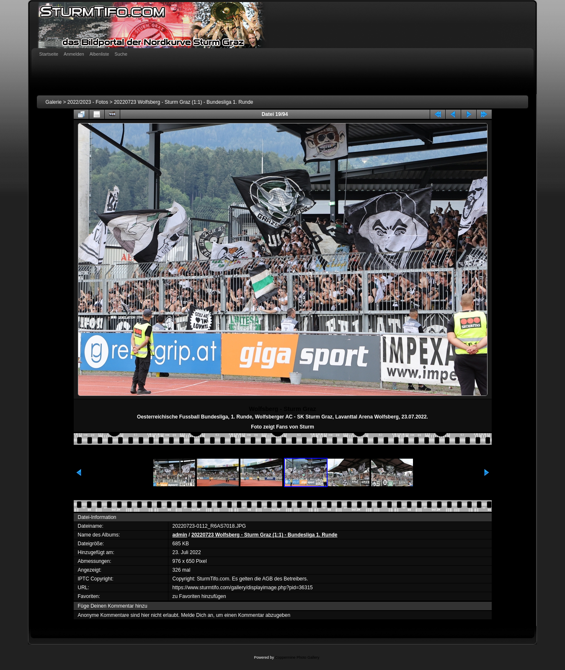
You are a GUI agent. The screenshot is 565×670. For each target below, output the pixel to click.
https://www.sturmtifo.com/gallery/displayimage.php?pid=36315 (243, 587)
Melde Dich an (197, 615)
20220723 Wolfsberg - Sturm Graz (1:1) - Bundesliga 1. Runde (183, 102)
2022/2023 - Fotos (87, 102)
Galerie (53, 102)
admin (180, 535)
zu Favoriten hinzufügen (199, 596)
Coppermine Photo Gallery (297, 657)
